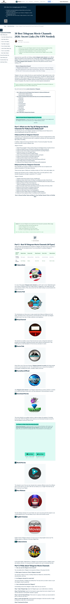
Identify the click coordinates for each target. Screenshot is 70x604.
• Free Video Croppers (4, 43)
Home (5, 26)
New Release (22, 110)
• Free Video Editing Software (6, 37)
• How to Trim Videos (4, 41)
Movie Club (21, 105)
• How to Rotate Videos (5, 46)
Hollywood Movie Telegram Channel (26, 95)
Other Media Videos (10, 26)
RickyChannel (22, 103)
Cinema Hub (21, 102)
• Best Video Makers (4, 53)
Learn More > (36, 125)
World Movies (22, 109)
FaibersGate (21, 100)
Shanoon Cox (21, 40)
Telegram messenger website (35, 76)
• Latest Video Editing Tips (5, 48)
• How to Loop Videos (4, 50)
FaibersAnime (22, 113)
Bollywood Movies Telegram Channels (27, 96)
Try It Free (30, 457)
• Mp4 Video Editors (4, 39)
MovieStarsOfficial (23, 106)
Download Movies (23, 107)
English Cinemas (22, 112)
